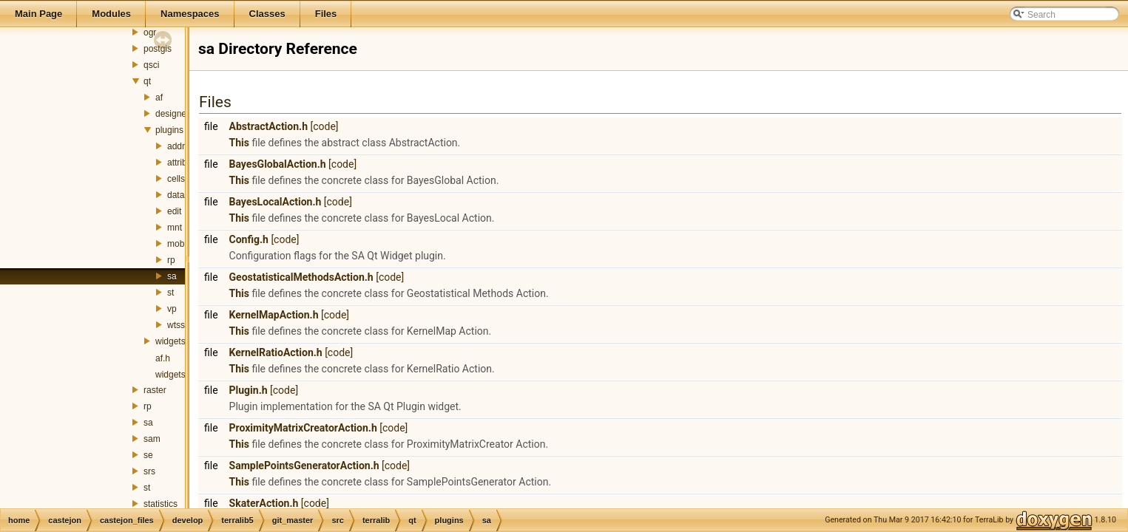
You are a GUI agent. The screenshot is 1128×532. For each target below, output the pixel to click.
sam (152, 439)
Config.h (249, 239)
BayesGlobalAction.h (277, 164)
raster (154, 390)
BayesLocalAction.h (275, 202)
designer (172, 114)
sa (172, 276)
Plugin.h (248, 390)
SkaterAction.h (264, 503)
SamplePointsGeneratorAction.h (304, 465)
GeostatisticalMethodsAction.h (301, 277)
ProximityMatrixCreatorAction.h (303, 428)
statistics (160, 504)
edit (174, 211)
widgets (170, 341)
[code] (324, 126)
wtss (176, 325)
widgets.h (174, 374)
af (159, 97)
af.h (162, 358)
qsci (151, 65)
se (148, 455)
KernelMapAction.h (274, 315)
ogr (149, 32)
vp (172, 309)
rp (171, 260)
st (170, 292)
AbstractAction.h (268, 126)
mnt (174, 227)
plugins (169, 130)
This (239, 143)
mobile (180, 244)
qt (147, 81)
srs (149, 471)
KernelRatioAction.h (275, 352)
